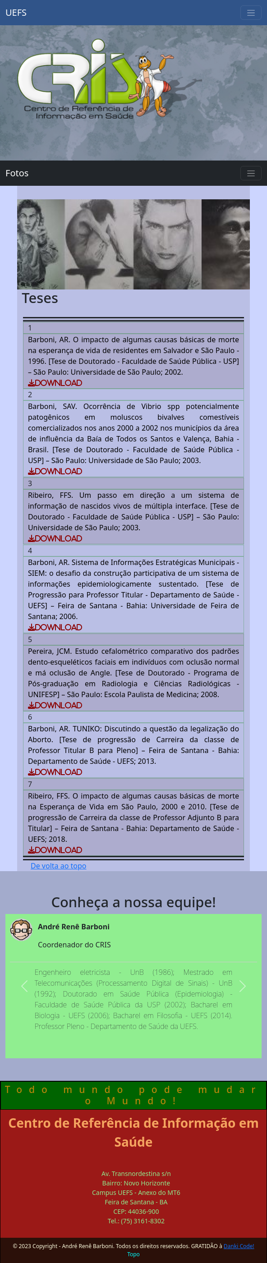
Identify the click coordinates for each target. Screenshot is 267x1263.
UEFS (16, 12)
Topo (133, 1254)
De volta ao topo (59, 866)
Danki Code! (239, 1246)
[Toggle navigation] (251, 12)
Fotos (16, 173)
